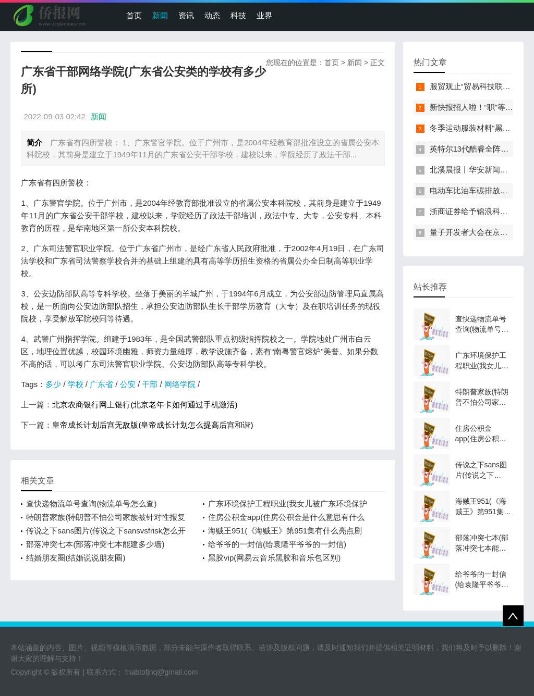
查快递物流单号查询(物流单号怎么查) (91, 503)
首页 (134, 15)
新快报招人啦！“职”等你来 (475, 107)
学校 (75, 384)
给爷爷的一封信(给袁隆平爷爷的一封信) (277, 544)
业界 (264, 15)
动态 (212, 15)
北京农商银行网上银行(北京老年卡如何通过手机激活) (144, 404)
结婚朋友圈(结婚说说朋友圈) (75, 557)
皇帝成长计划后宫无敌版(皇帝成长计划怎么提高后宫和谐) (152, 424)
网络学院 (180, 384)
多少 (53, 384)
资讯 (186, 15)
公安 (128, 384)
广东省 (101, 384)
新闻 (160, 15)
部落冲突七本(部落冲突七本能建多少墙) (95, 544)
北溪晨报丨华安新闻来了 (473, 169)
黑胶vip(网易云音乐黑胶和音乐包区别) (274, 557)
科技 (238, 15)
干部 (149, 384)
